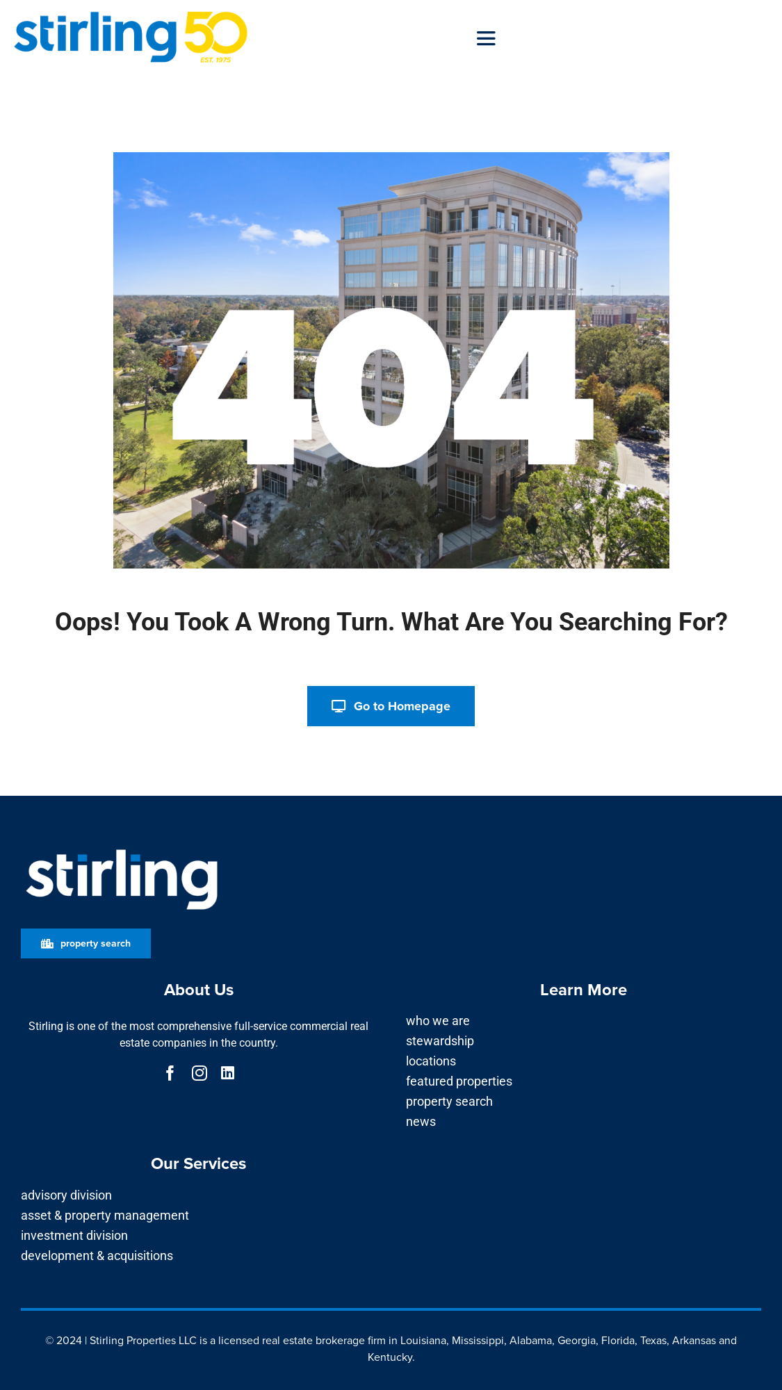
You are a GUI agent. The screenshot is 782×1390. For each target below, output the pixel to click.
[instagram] (199, 1073)
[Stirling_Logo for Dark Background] (121, 849)
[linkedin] (227, 1073)
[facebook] (170, 1073)
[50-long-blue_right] (130, 15)
